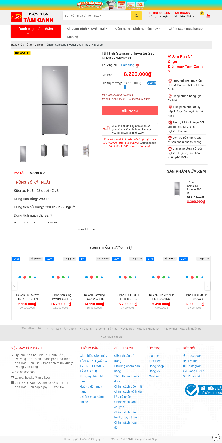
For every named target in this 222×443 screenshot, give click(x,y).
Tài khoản (182, 13)
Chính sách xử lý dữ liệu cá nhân (128, 394)
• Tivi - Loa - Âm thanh (61, 328)
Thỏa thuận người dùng (126, 379)
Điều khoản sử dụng (124, 358)
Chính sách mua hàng (186, 28)
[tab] (19, 172)
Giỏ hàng (155, 376)
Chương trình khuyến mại (87, 28)
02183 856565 (159, 13)
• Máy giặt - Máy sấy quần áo (182, 328)
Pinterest (191, 376)
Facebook (192, 355)
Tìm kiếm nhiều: (32, 328)
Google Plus (194, 371)
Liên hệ (72, 37)
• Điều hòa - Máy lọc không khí (140, 328)
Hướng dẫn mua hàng (91, 389)
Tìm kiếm (155, 361)
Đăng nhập (156, 366)
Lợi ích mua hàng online (92, 399)
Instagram (192, 366)
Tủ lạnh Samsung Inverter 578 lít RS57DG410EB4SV (94, 299)
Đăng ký (154, 371)
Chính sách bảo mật (128, 386)
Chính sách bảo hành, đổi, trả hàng (127, 414)
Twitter (190, 361)
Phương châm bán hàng (92, 379)
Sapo (155, 439)
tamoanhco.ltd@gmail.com (33, 377)
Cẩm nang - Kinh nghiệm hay (137, 28)
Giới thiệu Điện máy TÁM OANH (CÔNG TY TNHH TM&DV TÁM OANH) (93, 363)
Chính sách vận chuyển (125, 404)
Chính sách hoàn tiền (126, 425)
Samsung (127, 65)
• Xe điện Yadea (111, 336)
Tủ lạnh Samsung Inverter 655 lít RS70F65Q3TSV (60, 299)
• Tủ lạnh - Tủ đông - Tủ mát (98, 328)
